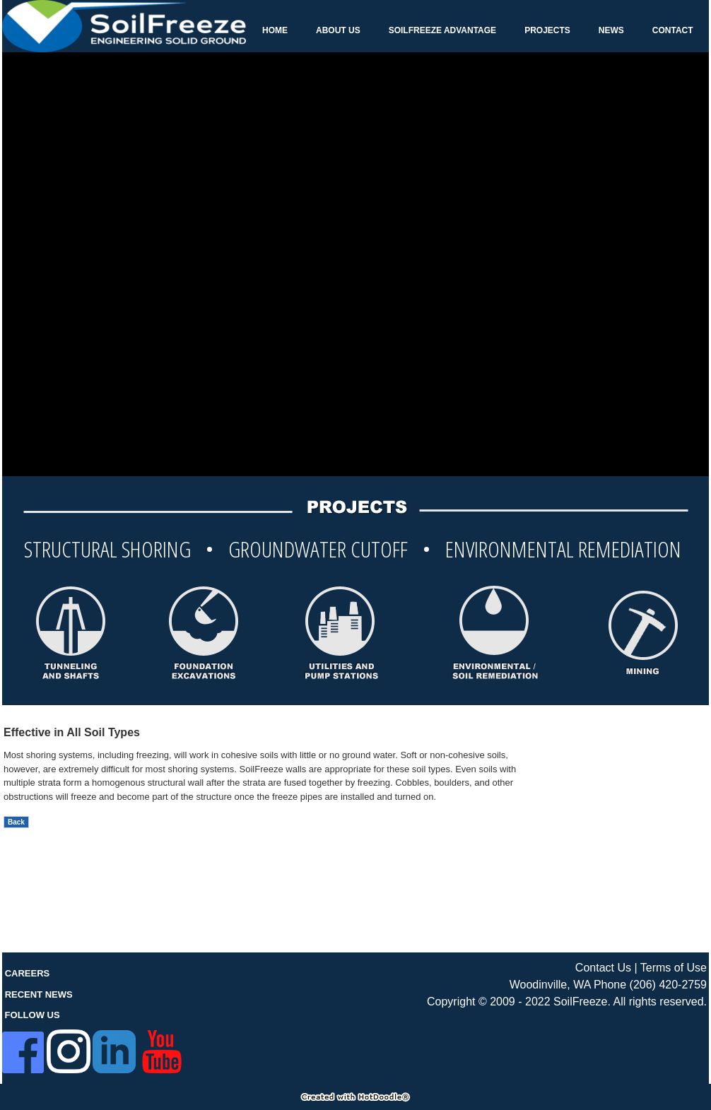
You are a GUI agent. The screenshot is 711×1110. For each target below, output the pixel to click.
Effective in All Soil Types (72, 732)
